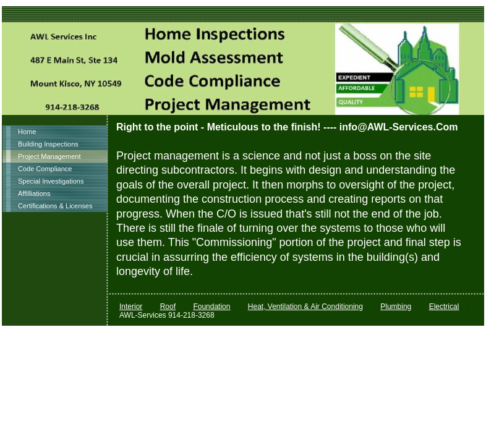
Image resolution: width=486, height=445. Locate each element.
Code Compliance (45, 168)
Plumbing (395, 306)
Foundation (211, 306)
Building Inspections (48, 144)
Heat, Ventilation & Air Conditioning (305, 306)
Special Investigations (50, 181)
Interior (130, 306)
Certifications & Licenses (55, 206)
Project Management (49, 156)
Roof (168, 306)
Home (27, 131)
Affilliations (34, 193)
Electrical (444, 306)
